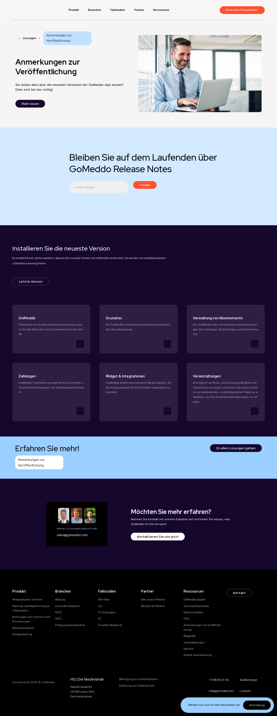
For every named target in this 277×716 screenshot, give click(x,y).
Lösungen (29, 38)
